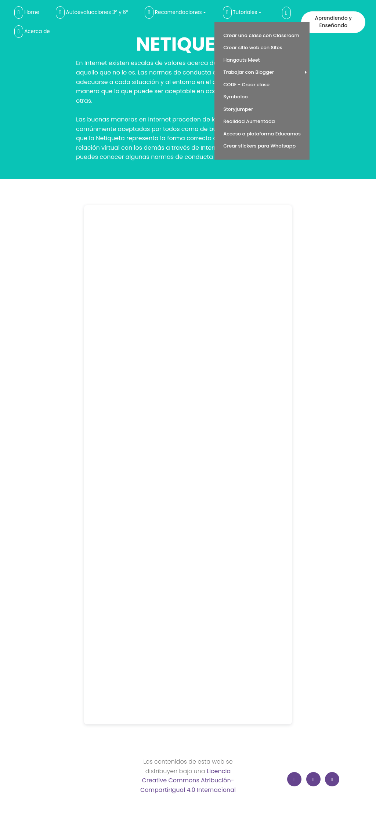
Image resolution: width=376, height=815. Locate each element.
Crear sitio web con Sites (252, 47)
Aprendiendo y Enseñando (333, 22)
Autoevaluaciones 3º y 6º (92, 12)
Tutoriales (240, 12)
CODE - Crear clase (246, 84)
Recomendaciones (173, 12)
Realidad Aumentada (249, 121)
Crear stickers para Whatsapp (259, 145)
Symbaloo (235, 96)
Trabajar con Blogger (248, 72)
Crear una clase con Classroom (261, 35)
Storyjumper (238, 109)
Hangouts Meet (241, 60)
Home (26, 12)
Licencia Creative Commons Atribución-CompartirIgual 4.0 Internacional (188, 780)
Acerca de (32, 31)
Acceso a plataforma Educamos (262, 133)
